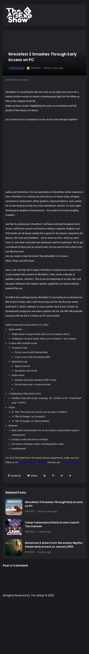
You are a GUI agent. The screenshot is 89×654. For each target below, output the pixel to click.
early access (16, 68)
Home (8, 79)
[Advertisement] (44, 627)
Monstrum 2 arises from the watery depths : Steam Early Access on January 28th (54, 544)
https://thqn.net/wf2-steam (20, 260)
